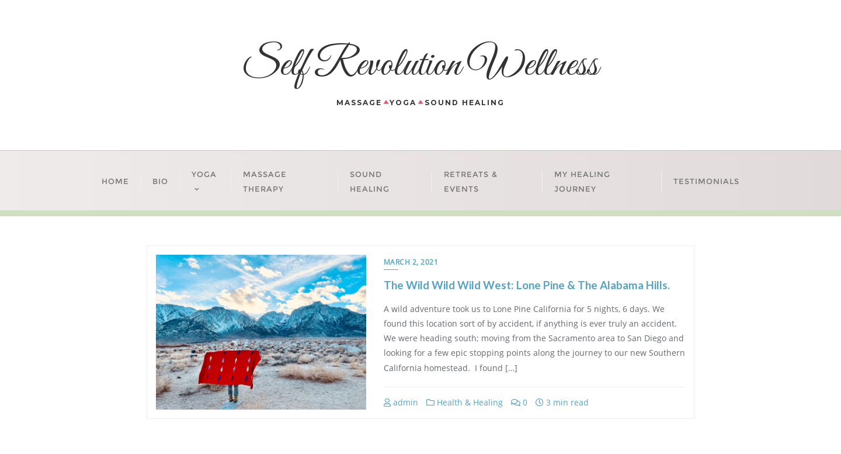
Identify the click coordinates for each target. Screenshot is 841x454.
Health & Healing (464, 402)
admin (401, 402)
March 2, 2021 (411, 262)
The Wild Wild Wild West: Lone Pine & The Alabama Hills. (527, 285)
